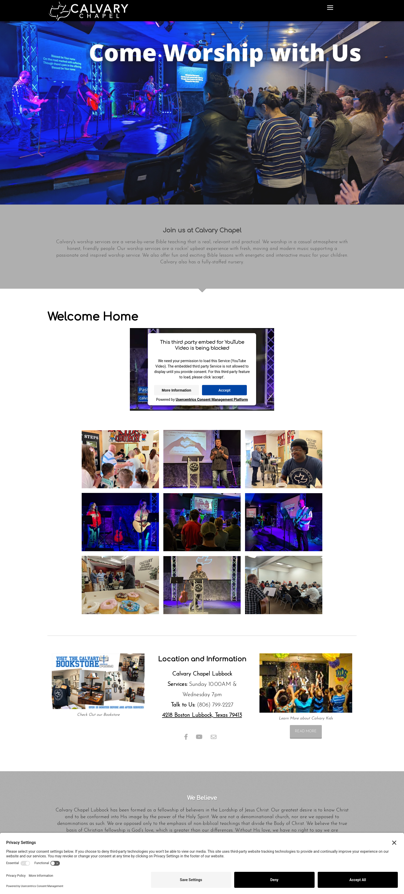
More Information (176, 390)
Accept (224, 390)
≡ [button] (330, 9)
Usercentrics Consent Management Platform (212, 399)
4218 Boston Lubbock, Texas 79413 (202, 715)
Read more (306, 731)
